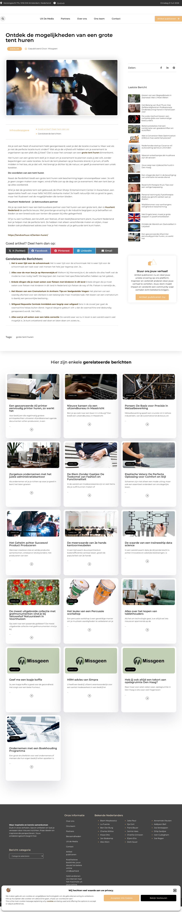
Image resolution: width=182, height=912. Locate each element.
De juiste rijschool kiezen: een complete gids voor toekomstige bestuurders (157, 123)
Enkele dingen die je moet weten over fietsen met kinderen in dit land (48, 287)
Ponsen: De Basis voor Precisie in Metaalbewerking (146, 412)
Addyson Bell (160, 830)
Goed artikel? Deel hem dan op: (53, 135)
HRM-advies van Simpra (82, 685)
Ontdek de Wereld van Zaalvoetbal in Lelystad (159, 231)
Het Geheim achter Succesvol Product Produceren (28, 549)
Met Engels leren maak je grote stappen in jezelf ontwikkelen (156, 221)
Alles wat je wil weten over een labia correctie (35, 322)
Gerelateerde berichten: (49, 139)
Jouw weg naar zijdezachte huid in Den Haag (158, 172)
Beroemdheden (73, 842)
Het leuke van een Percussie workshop (85, 618)
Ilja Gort (130, 830)
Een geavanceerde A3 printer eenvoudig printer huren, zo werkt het (157, 241)
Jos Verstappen (161, 833)
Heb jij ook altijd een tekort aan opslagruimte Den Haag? (145, 686)
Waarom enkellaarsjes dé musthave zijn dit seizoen (158, 162)
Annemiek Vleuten (163, 826)
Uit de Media (72, 847)
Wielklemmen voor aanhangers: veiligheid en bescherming (157, 211)
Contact (116, 24)
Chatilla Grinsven (135, 840)
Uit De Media (47, 24)
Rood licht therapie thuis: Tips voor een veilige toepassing (157, 191)
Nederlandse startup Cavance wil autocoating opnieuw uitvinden (157, 152)
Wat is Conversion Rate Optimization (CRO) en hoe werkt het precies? (159, 142)
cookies (50, 901)
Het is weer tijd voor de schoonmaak (30, 268)
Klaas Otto (105, 840)
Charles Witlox (107, 837)
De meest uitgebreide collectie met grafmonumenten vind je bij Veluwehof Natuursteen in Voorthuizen (32, 620)
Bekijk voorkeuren (158, 898)
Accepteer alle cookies (122, 898)
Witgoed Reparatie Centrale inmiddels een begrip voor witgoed (44, 309)
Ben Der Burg (106, 833)
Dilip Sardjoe (160, 837)
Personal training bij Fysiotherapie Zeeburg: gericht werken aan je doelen (157, 202)
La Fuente (105, 830)
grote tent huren (90, 158)
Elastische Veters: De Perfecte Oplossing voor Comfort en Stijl (145, 481)
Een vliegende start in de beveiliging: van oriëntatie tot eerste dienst (159, 181)
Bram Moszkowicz (108, 826)
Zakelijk (14, 54)
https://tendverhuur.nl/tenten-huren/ (28, 240)
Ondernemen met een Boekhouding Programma (33, 755)
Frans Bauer (132, 833)
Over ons (82, 24)
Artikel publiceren (71, 858)
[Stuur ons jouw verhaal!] (152, 268)
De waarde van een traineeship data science (148, 549)
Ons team (99, 24)
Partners (65, 24)
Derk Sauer (132, 847)
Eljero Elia (131, 844)
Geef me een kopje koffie (25, 685)
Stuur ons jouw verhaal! (152, 276)
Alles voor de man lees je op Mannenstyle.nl (34, 278)
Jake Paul (131, 826)
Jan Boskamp (106, 844)
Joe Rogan (159, 844)
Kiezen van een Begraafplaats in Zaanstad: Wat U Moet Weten (156, 102)
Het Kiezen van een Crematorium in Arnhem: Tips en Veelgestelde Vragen (50, 296)
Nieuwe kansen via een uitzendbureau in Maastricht (85, 412)
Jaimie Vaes (132, 837)
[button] (174, 890)
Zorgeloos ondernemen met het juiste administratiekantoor (30, 481)
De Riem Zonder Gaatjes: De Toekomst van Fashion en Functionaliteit (85, 482)
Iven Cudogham (161, 840)
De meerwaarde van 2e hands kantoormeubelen (86, 549)
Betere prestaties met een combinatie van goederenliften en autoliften (157, 133)
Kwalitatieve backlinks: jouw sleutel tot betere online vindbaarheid (74, 871)
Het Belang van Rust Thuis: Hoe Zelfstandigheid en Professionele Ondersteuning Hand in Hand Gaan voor (158, 114)
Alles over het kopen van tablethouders (141, 618)
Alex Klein (104, 847)
